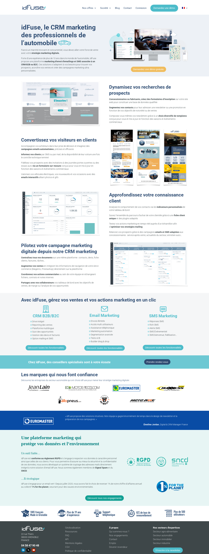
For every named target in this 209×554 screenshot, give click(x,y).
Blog (117, 8)
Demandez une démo (164, 8)
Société (104, 8)
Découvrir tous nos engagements (104, 498)
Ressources (71, 531)
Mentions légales (73, 543)
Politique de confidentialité (78, 551)
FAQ (67, 535)
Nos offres (87, 8)
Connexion (141, 8)
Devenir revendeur (118, 547)
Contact (127, 8)
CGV (67, 547)
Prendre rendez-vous (157, 362)
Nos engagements (118, 535)
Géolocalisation (72, 527)
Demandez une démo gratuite (148, 69)
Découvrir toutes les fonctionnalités (46, 347)
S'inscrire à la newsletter (167, 550)
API (67, 539)
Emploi (112, 543)
